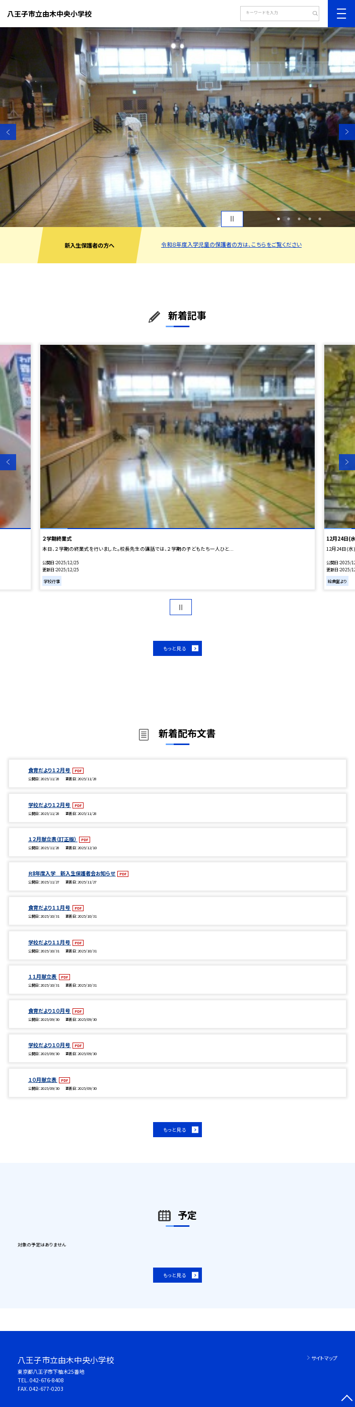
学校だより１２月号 (49, 804)
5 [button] (319, 218)
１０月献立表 (42, 1079)
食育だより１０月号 (49, 1010)
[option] (177, 127)
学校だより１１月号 (49, 942)
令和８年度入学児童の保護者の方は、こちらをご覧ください (231, 244)
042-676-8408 (47, 1380)
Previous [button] (8, 132)
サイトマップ (324, 1358)
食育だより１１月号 (49, 907)
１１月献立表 (42, 976)
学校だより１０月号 (49, 1045)
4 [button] (309, 218)
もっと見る (174, 648)
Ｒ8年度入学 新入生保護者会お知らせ (72, 873)
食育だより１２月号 (49, 770)
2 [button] (288, 218)
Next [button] (347, 132)
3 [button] (299, 218)
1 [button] (278, 218)
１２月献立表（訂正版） (53, 839)
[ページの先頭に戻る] (347, 1399)
